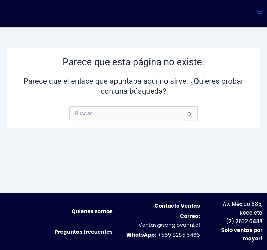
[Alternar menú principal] (259, 12)
